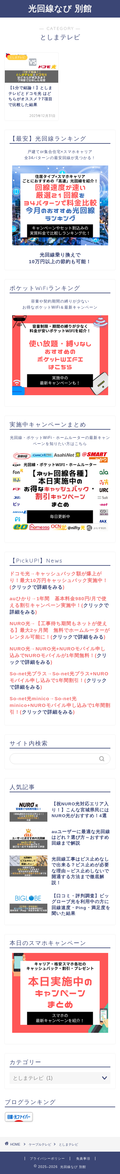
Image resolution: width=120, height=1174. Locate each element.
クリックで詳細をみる (37, 587)
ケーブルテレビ (40, 1144)
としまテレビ (68, 1144)
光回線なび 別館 (60, 8)
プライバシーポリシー (47, 1158)
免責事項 (83, 1158)
